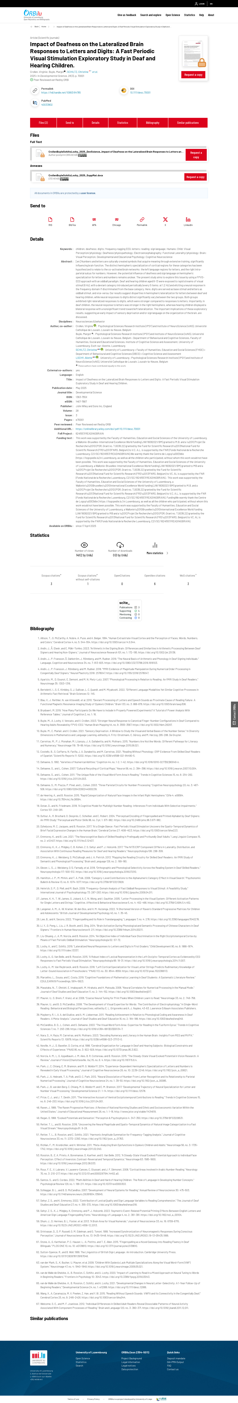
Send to (70, 122)
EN (211, 4)
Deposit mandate (177, 1358)
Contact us (174, 1369)
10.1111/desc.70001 (140, 92)
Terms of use (73, 1399)
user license (88, 193)
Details (95, 122)
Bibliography (152, 122)
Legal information (132, 1362)
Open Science (173, 15)
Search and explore (150, 15)
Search (81, 1365)
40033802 (47, 104)
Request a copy (193, 74)
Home (43, 26)
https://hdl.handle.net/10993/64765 (61, 92)
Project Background (132, 1358)
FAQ (170, 1365)
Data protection (131, 1369)
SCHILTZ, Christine (88, 349)
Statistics (189, 15)
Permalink (142, 225)
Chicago (116, 225)
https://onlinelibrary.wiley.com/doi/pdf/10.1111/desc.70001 (108, 428)
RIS (50, 225)
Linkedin (188, 225)
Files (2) (43, 122)
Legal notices (129, 1365)
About (211, 15)
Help (201, 15)
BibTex (72, 225)
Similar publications (188, 122)
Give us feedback (127, 15)
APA (94, 225)
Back (37, 26)
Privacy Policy (93, 1399)
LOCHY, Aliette (85, 357)
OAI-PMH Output (177, 1362)
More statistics (155, 553)
